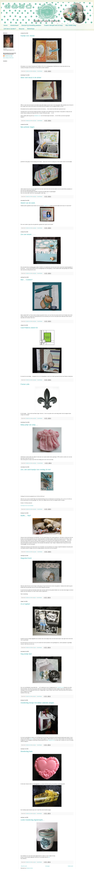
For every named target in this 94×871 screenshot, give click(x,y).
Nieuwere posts (24, 866)
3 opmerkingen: (40, 418)
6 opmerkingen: (40, 379)
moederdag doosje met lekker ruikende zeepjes (37, 703)
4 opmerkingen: (40, 321)
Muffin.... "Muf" (26, 515)
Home (5, 25)
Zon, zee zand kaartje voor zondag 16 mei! (36, 469)
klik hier (31, 738)
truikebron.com (37, 115)
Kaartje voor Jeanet (27, 36)
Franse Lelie (25, 384)
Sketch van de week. (28, 203)
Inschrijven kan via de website (27, 505)
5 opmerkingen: (39, 862)
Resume (21, 29)
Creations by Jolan (8, 55)
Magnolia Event (26, 558)
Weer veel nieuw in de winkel (31, 77)
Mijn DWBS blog (70, 25)
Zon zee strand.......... (28, 234)
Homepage (47, 866)
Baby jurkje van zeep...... (29, 425)
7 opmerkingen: (40, 551)
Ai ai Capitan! (25, 604)
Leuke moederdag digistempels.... (32, 820)
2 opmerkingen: (40, 120)
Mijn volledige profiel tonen (8, 57)
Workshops (30, 29)
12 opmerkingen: (40, 463)
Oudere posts (70, 866)
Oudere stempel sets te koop (53, 25)
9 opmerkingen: (40, 71)
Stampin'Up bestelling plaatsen (31, 25)
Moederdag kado (27, 751)
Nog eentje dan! (26, 654)
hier (49, 857)
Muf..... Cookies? (27, 280)
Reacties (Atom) (30, 868)
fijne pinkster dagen (27, 127)
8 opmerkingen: (40, 196)
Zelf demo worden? (10, 29)
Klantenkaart (14, 25)
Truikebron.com (47, 205)
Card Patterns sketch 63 (29, 328)
